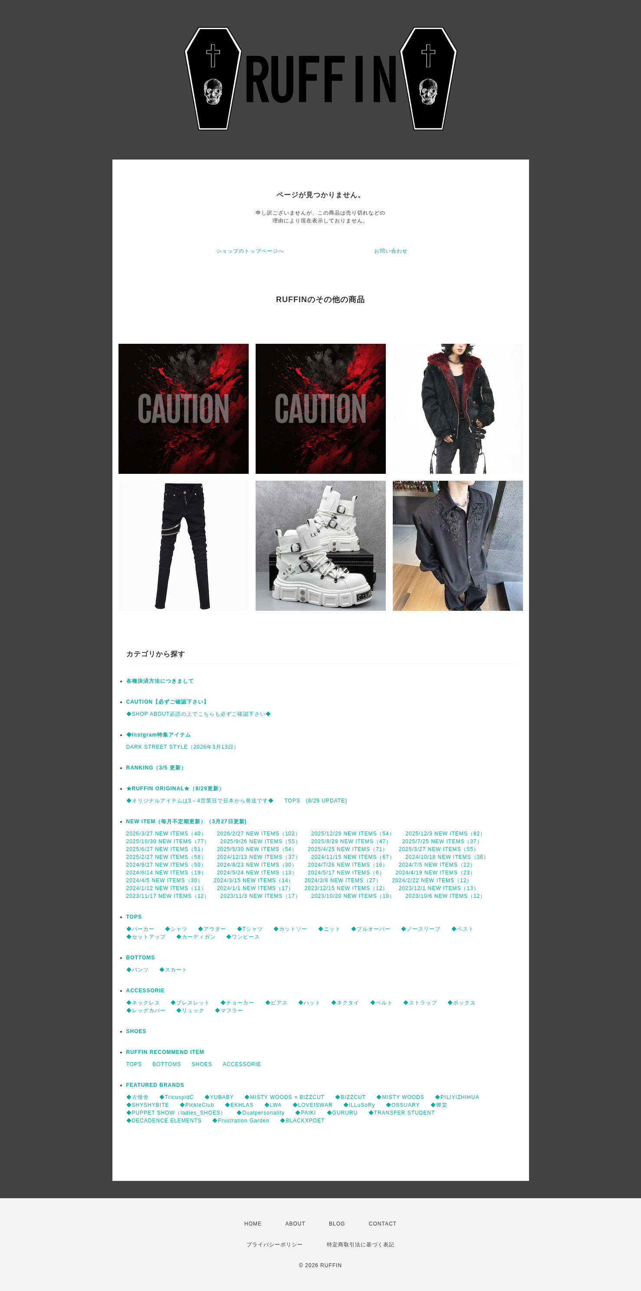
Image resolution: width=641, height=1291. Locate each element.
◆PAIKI (305, 1113)
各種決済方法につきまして (160, 681)
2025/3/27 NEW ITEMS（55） (439, 849)
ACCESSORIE (145, 991)
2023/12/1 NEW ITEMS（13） (439, 888)
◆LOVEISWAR (313, 1105)
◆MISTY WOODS (400, 1097)
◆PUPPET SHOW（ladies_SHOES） (176, 1113)
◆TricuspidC (176, 1097)
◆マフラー (229, 1010)
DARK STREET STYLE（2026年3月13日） (183, 747)
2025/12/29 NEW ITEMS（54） (353, 834)
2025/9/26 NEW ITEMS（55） (260, 841)
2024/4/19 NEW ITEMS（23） (435, 873)
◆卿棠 (439, 1105)
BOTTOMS (140, 958)
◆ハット (309, 1003)
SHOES (136, 1031)
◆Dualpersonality (261, 1113)
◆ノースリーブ (420, 929)
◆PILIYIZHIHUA (457, 1097)
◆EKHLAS (239, 1105)
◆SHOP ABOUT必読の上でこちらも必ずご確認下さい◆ (199, 714)
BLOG (337, 1224)
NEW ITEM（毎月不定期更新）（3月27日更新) (186, 821)
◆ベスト (462, 929)
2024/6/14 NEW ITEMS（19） (166, 873)
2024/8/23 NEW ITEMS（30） (257, 865)
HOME (253, 1224)
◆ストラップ (420, 1003)
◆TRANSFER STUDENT (401, 1113)
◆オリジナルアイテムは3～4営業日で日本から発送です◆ (200, 801)
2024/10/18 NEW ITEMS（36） (447, 857)
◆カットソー (290, 929)
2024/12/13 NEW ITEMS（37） (259, 857)
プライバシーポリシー (275, 1245)
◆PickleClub (197, 1105)
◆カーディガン (196, 937)
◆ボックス (461, 1003)
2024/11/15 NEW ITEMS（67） (353, 857)
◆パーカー (140, 929)
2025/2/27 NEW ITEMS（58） (166, 857)
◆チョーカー (237, 1003)
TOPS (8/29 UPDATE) (315, 801)
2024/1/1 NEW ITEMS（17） (255, 888)
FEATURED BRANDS (155, 1085)
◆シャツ (176, 929)
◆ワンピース (243, 937)
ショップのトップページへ (250, 251)
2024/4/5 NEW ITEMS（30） (164, 880)
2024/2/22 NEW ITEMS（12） (432, 880)
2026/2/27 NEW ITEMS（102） (259, 834)
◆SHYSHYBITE (147, 1105)
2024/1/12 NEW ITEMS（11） (166, 888)
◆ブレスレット (190, 1003)
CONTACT (383, 1224)
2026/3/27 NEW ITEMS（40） (166, 834)
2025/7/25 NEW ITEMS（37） (442, 841)
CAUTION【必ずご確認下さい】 (168, 702)
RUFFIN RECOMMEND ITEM (165, 1052)
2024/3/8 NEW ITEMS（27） (343, 880)
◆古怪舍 (137, 1097)
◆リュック (190, 1010)
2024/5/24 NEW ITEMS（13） (257, 873)
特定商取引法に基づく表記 (360, 1245)
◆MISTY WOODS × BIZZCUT (284, 1097)
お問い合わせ (391, 251)
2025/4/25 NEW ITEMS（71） (348, 849)
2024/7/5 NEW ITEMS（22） (437, 865)
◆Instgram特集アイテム (158, 735)
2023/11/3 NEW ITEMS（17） (260, 896)
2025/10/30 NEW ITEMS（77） (168, 841)
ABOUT (295, 1224)
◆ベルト (381, 1003)
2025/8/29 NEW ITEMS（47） (351, 841)
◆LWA (273, 1105)
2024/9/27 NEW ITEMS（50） (166, 865)
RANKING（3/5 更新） (156, 768)
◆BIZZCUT (350, 1097)
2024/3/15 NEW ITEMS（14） (254, 880)
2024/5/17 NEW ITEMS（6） (346, 873)
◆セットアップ (146, 937)
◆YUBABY (219, 1097)
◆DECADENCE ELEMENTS (164, 1121)
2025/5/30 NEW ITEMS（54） (257, 849)
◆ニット (329, 929)
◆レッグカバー (146, 1010)
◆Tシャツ (250, 929)
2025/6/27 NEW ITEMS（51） (166, 849)
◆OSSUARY (403, 1105)
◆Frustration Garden (241, 1121)
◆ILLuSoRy (359, 1105)
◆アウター (212, 929)
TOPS (134, 917)
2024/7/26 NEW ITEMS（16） (348, 865)
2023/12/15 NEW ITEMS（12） (346, 888)
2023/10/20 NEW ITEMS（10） (353, 896)
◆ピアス (276, 1003)
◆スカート (173, 970)
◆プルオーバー (371, 929)
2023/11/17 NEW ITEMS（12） (168, 896)
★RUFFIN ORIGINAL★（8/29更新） (175, 789)
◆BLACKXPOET (302, 1121)
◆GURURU (342, 1113)
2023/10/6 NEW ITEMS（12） (445, 896)
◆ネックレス (143, 1003)
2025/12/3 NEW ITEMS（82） (445, 834)
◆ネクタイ (345, 1003)
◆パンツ (137, 970)
